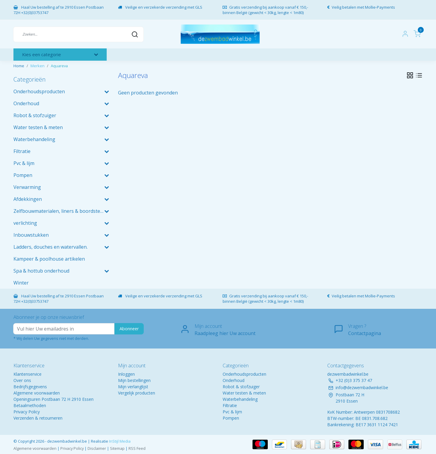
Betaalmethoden (29, 405)
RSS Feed (137, 448)
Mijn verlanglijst (133, 386)
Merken (37, 65)
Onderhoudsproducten (244, 374)
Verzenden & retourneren (37, 418)
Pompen (231, 418)
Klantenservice (27, 374)
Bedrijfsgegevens (30, 386)
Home (18, 65)
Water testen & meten (244, 393)
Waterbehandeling (240, 399)
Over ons (22, 380)
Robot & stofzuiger (241, 386)
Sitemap (117, 448)
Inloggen (126, 374)
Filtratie (230, 405)
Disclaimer (97, 448)
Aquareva (59, 65)
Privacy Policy (26, 412)
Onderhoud (233, 380)
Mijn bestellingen (134, 380)
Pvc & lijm (232, 412)
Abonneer (129, 328)
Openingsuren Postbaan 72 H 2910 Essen (53, 399)
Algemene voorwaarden (36, 393)
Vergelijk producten (136, 393)
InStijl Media (119, 441)
